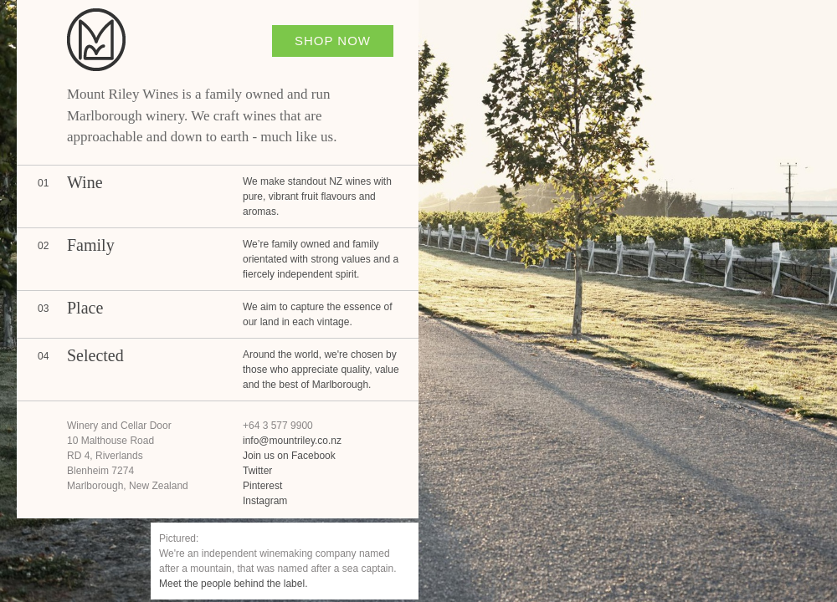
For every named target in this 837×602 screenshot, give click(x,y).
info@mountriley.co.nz (292, 440)
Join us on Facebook (289, 456)
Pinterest (262, 486)
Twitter (257, 471)
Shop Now (333, 40)
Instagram (265, 501)
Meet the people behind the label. (233, 583)
